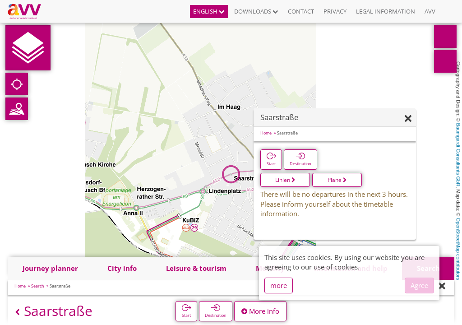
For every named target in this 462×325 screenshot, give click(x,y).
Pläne (337, 180)
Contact (301, 11)
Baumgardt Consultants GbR (458, 155)
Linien (285, 180)
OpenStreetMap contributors (458, 249)
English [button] (209, 11)
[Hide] (408, 119)
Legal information (385, 11)
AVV (430, 11)
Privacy (334, 11)
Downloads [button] (256, 11)
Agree (419, 285)
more (278, 285)
